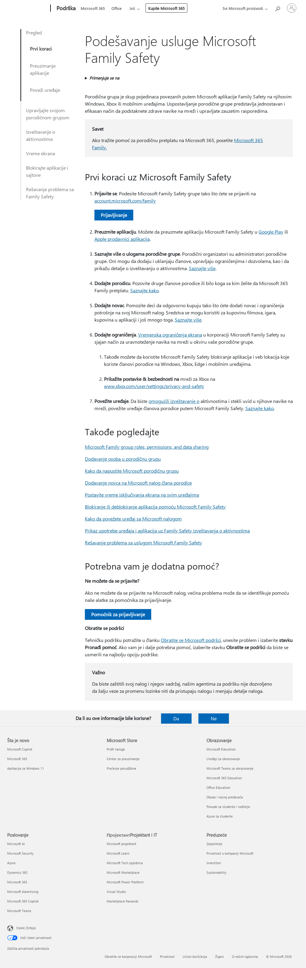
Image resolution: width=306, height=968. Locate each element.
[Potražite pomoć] (277, 7)
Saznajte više (202, 268)
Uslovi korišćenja (195, 956)
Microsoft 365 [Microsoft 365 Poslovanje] (17, 882)
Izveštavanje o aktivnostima (40, 135)
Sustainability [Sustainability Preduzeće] (216, 872)
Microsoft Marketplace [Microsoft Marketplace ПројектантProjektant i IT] (123, 872)
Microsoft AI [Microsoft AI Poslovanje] (16, 843)
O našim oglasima (245, 956)
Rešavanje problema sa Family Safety (50, 193)
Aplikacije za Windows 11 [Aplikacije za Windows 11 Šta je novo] (25, 768)
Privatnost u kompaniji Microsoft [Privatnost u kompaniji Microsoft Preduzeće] (229, 853)
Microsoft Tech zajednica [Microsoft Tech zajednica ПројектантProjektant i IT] (125, 863)
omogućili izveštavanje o (174, 401)
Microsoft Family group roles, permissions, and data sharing (147, 447)
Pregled (34, 32)
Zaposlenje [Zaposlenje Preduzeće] (214, 843)
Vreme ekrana (40, 153)
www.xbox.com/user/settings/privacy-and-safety (154, 386)
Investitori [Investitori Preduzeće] (213, 863)
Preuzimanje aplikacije (43, 69)
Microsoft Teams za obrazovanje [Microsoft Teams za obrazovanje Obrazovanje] (229, 768)
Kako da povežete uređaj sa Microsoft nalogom (133, 518)
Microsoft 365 (93, 8)
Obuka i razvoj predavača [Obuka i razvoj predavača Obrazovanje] (224, 797)
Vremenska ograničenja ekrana (170, 334)
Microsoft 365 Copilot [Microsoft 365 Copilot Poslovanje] (23, 901)
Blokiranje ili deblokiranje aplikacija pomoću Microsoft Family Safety (155, 506)
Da (176, 718)
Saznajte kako (144, 290)
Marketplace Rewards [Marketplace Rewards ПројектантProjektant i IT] (122, 901)
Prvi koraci (41, 48)
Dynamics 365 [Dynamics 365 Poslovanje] (17, 872)
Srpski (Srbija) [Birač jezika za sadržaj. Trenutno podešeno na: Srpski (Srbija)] (26, 928)
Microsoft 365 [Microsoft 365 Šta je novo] (17, 759)
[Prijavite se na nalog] (291, 8)
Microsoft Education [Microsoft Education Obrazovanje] (220, 749)
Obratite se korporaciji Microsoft (128, 956)
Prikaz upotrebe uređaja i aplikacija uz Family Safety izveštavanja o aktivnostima (167, 530)
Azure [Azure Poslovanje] (11, 863)
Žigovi (219, 956)
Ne (214, 718)
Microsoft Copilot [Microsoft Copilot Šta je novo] (19, 749)
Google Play (270, 232)
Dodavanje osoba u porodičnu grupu (123, 459)
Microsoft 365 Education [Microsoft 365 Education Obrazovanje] (224, 778)
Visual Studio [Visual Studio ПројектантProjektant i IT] (116, 891)
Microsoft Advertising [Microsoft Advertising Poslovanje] (22, 891)
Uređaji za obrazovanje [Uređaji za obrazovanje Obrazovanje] (223, 759)
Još (132, 8)
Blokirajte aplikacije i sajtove (47, 171)
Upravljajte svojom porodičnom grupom (47, 114)
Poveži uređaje (45, 90)
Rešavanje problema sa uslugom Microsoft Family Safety (143, 542)
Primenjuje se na (104, 78)
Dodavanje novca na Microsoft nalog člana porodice (138, 483)
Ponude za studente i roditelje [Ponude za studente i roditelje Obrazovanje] (228, 806)
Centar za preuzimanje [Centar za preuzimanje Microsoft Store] (123, 759)
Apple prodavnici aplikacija (122, 239)
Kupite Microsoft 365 (166, 8)
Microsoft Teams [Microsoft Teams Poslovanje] (19, 910)
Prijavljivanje (114, 215)
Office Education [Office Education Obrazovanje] (218, 787)
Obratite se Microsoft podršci (191, 640)
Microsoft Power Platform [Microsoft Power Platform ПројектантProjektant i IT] (125, 882)
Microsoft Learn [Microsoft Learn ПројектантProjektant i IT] (118, 853)
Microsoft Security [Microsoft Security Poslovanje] (20, 853)
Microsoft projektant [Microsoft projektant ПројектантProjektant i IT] (121, 843)
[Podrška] (65, 8)
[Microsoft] (27, 8)
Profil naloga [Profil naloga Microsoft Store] (116, 749)
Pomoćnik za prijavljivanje (118, 614)
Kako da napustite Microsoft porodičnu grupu (132, 471)
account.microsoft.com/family (125, 200)
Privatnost (167, 956)
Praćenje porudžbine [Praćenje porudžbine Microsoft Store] (121, 768)
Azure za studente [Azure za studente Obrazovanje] (219, 816)
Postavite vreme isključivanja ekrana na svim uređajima (142, 494)
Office (116, 8)
